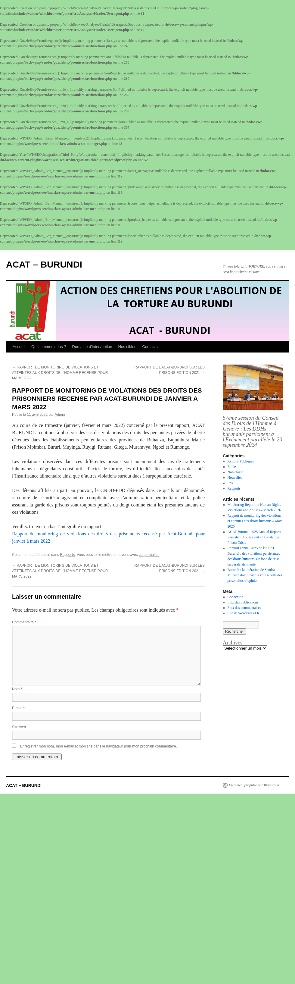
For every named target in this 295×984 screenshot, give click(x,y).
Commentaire (24, 622)
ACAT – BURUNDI (44, 264)
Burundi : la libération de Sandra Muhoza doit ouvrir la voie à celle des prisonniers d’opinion (255, 575)
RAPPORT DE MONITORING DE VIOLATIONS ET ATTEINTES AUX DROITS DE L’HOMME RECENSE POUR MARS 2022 (60, 372)
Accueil (19, 346)
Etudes (233, 467)
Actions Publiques (241, 461)
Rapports (67, 555)
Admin (59, 414)
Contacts (149, 346)
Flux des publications (243, 602)
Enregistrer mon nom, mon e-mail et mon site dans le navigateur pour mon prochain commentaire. (98, 746)
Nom (17, 689)
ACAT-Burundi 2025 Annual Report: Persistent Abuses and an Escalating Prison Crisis (254, 537)
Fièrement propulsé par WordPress (254, 785)
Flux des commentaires (244, 608)
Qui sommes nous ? (48, 346)
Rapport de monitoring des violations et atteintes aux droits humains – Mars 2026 (255, 520)
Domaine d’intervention (92, 346)
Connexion (236, 597)
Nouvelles (235, 477)
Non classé (235, 472)
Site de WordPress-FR (243, 613)
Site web (19, 727)
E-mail (18, 708)
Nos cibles (127, 346)
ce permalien (149, 555)
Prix (231, 483)
